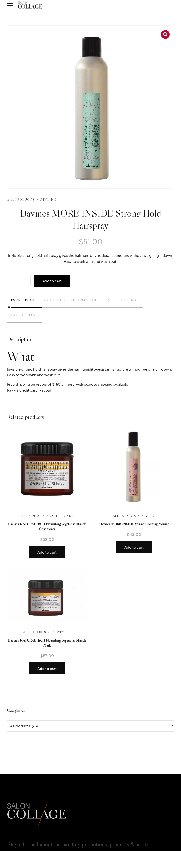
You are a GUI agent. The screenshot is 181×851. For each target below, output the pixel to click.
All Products (20, 199)
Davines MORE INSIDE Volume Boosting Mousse (134, 524)
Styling (48, 199)
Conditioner (61, 516)
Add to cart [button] (47, 552)
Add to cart (52, 281)
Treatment (61, 632)
